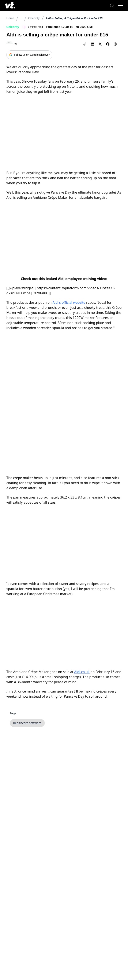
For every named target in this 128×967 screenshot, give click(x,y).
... (21, 18)
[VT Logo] (10, 5)
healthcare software (27, 723)
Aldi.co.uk (82, 671)
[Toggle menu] (120, 5)
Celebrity (33, 18)
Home (10, 18)
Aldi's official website (69, 302)
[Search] (111, 5)
